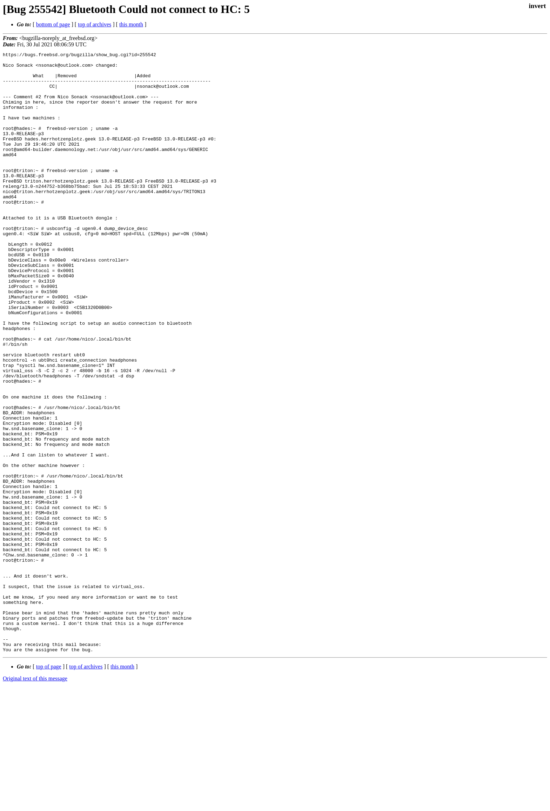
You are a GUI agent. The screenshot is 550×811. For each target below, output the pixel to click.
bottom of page (53, 24)
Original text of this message (35, 799)
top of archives (94, 24)
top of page (48, 787)
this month (131, 24)
